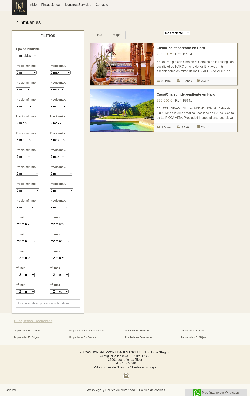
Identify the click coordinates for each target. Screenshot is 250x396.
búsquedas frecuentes (33, 321)
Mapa (117, 35)
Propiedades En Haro (137, 330)
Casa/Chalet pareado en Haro (181, 48)
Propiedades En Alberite (138, 337)
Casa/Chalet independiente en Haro (186, 94)
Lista (99, 35)
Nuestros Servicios (78, 4)
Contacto (102, 4)
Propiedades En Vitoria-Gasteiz (86, 330)
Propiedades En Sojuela (82, 337)
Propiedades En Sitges (26, 337)
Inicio (33, 4)
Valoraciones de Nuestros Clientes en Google (125, 367)
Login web (10, 389)
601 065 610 (127, 363)
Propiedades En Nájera (193, 337)
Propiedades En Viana (193, 330)
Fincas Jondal (50, 4)
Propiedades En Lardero (27, 330)
